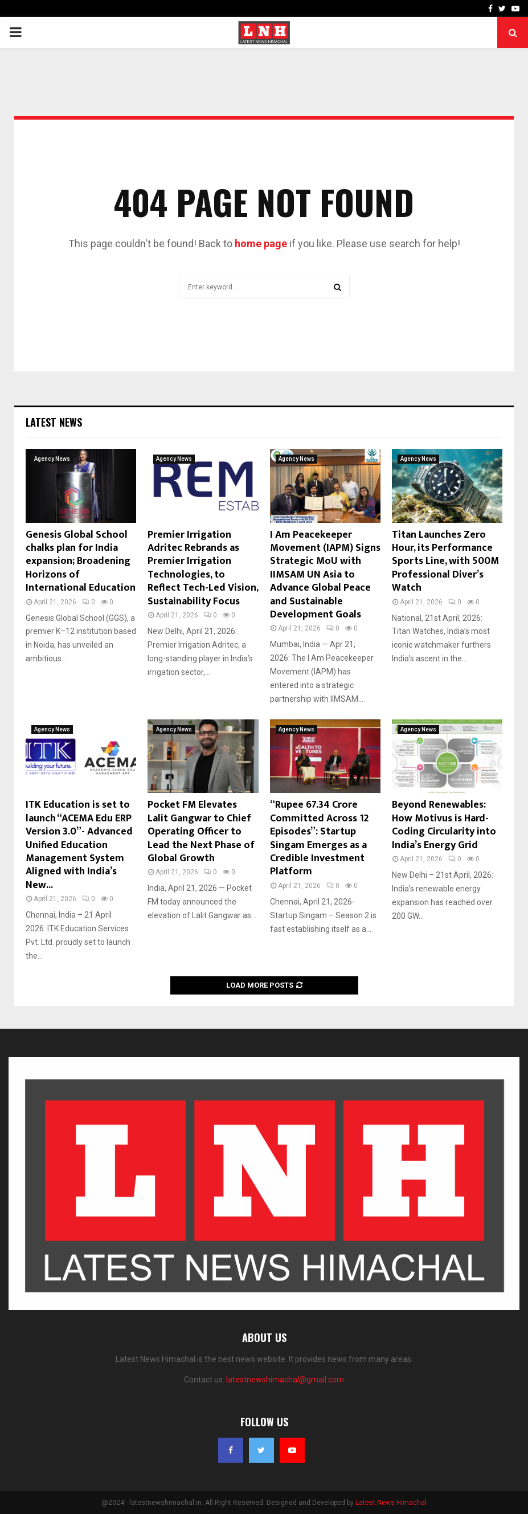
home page (261, 243)
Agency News (52, 459)
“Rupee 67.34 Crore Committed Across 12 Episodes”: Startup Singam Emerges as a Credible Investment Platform (319, 838)
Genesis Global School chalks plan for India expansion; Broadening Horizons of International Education (81, 561)
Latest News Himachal (391, 1503)
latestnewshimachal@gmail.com (285, 1379)
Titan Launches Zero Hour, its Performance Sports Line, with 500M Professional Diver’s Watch (445, 561)
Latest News (54, 422)
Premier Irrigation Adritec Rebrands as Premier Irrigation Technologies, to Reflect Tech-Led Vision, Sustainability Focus (203, 568)
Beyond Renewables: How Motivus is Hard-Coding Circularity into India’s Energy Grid (444, 824)
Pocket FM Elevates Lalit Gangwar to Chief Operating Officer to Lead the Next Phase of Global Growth (201, 831)
